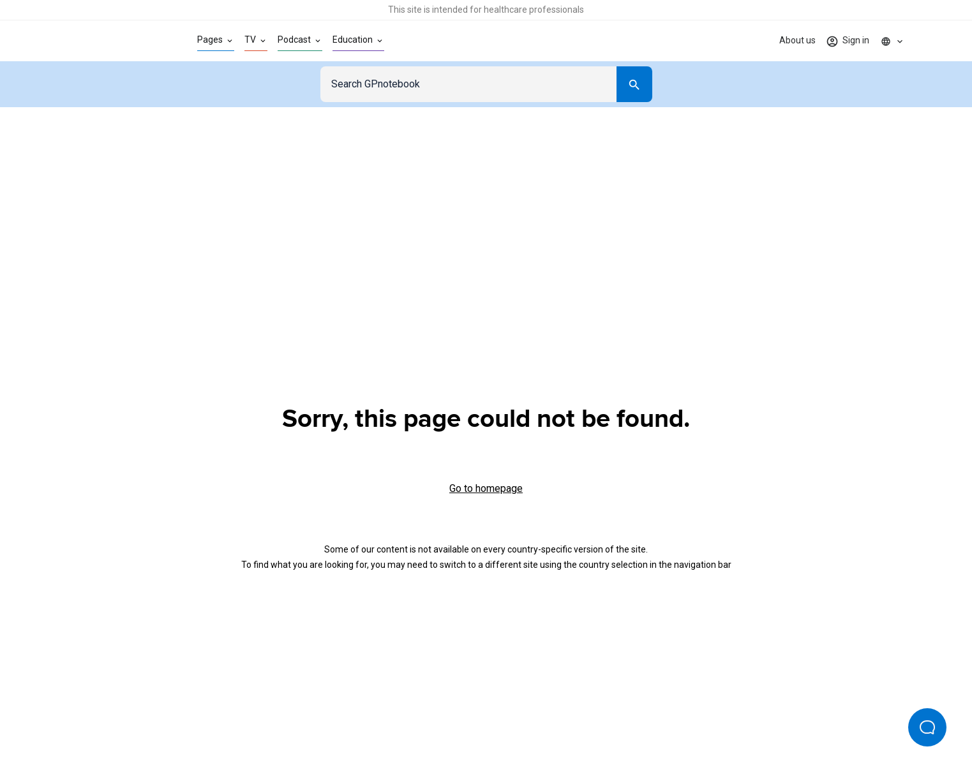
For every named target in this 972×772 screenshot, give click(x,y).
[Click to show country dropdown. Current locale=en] (892, 40)
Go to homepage (486, 488)
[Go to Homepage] (112, 41)
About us (797, 40)
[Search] (634, 84)
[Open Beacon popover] (927, 727)
